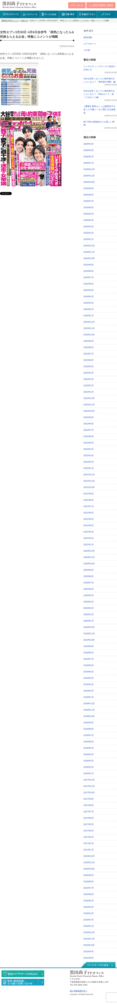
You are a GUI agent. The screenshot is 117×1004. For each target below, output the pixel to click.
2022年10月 (89, 411)
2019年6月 (88, 665)
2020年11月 (89, 557)
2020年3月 (88, 608)
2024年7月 (88, 277)
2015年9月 (88, 951)
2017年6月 (88, 818)
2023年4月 (88, 373)
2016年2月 (88, 919)
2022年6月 (88, 436)
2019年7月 (88, 659)
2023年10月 (89, 334)
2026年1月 (88, 163)
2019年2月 (88, 691)
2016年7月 (88, 888)
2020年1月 (88, 621)
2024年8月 (88, 271)
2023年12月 (89, 322)
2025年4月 (88, 220)
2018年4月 (88, 754)
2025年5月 (88, 214)
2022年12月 (89, 398)
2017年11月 (89, 786)
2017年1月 (88, 850)
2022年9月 (88, 417)
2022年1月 (88, 468)
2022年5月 (88, 443)
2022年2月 (88, 462)
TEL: (101, 5)
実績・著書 (68, 14)
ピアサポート (89, 44)
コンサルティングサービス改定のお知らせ (99, 68)
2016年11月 (89, 862)
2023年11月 (89, 328)
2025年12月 (89, 169)
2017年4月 (88, 830)
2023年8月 (88, 347)
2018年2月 (88, 767)
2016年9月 (88, 875)
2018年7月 (88, 735)
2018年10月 (89, 716)
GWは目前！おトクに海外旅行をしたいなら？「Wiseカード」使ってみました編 (99, 94)
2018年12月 (89, 703)
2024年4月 (88, 296)
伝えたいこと (11, 14)
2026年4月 (88, 144)
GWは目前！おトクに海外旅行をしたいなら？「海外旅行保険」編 (99, 80)
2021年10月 (89, 487)
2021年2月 (88, 538)
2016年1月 (88, 926)
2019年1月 (88, 697)
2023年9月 (88, 341)
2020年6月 (88, 589)
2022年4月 (88, 449)
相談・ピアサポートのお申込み (23, 973)
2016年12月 (89, 856)
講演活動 (87, 37)
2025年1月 (88, 239)
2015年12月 (89, 932)
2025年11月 (89, 175)
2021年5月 (88, 519)
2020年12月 (89, 551)
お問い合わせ (77, 5)
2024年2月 (88, 309)
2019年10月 (89, 640)
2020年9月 (88, 570)
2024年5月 (88, 290)
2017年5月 (88, 824)
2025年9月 (88, 188)
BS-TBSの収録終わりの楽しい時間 (99, 123)
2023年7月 (88, 353)
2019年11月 (89, 633)
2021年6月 (88, 512)
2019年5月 (88, 671)
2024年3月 (88, 303)
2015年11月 (89, 939)
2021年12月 (89, 474)
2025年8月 (88, 195)
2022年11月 (89, 404)
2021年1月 (88, 544)
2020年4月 (88, 601)
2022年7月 (88, 430)
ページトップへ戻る (97, 965)
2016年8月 (88, 881)
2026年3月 (88, 150)
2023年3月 (88, 379)
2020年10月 (89, 563)
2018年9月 (88, 722)
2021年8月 (88, 500)
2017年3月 (88, 837)
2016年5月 (88, 900)
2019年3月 (88, 684)
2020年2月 (88, 614)
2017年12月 (89, 780)
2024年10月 (89, 258)
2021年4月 (88, 525)
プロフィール (30, 14)
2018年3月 (88, 760)
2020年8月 (88, 576)
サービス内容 (49, 14)
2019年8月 (88, 652)
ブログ (106, 14)
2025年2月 (88, 233)
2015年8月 (88, 958)
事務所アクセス (87, 14)
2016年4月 (88, 907)
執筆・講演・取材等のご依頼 (23, 982)
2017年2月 (88, 843)
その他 (86, 50)
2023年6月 (88, 360)
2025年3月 (88, 226)
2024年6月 (88, 284)
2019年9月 (88, 646)
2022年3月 (88, 455)
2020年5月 (88, 595)
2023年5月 (88, 366)
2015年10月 (89, 945)
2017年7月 (88, 811)
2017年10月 (89, 792)
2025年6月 (88, 207)
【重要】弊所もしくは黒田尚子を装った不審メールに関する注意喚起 (99, 109)
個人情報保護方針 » (78, 991)
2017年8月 (88, 805)
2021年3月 (88, 532)
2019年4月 (88, 678)
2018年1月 (88, 773)
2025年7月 (88, 201)
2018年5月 (88, 748)
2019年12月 (89, 627)
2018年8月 (88, 729)
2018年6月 (88, 741)
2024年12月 (89, 245)
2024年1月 (88, 315)
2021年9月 (88, 493)
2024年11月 (89, 252)
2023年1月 (88, 392)
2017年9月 (88, 799)
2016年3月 (88, 913)
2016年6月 (88, 894)
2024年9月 (88, 264)
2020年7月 (88, 582)
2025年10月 (89, 182)
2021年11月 (89, 481)
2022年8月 (88, 423)
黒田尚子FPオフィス (19, 5)
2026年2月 (88, 156)
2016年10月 (89, 869)
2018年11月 (89, 710)
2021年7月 (88, 506)
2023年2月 (88, 385)
